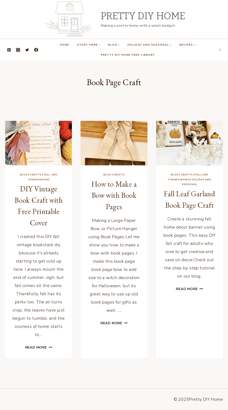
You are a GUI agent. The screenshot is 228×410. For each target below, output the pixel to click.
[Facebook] (36, 50)
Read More (38, 347)
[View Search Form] (220, 49)
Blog (24, 174)
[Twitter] (27, 50)
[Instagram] (18, 50)
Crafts (35, 174)
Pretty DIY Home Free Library (128, 55)
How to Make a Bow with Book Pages (114, 195)
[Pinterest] (9, 50)
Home (64, 44)
